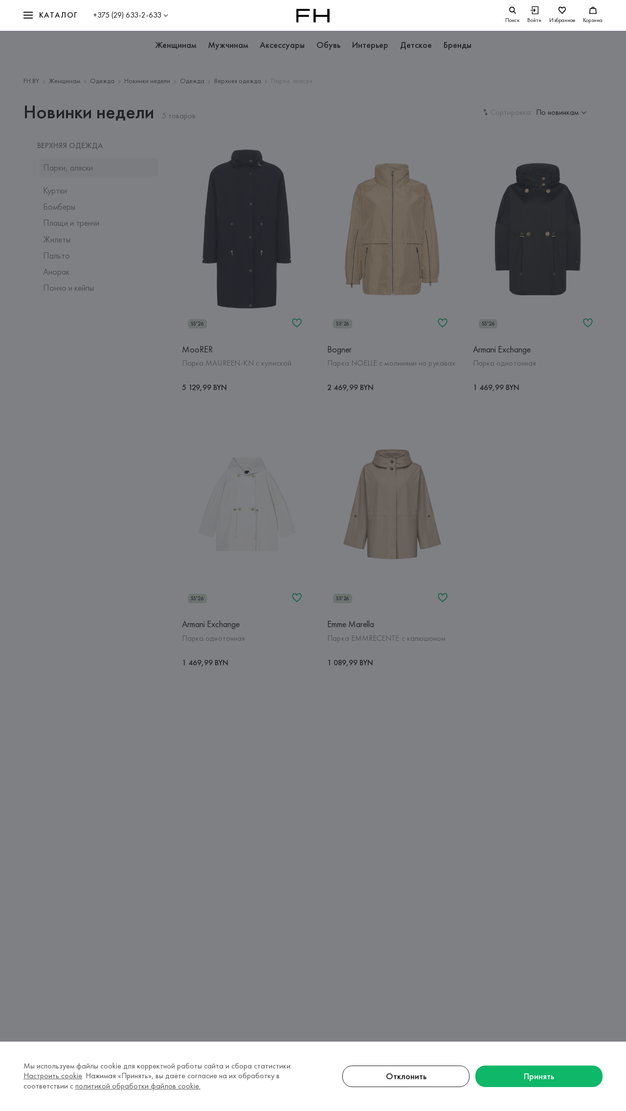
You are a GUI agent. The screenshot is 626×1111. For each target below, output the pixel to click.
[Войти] (534, 15)
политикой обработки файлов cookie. (138, 1086)
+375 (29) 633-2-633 (127, 15)
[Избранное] (562, 15)
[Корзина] (592, 15)
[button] (50, 15)
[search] (512, 15)
